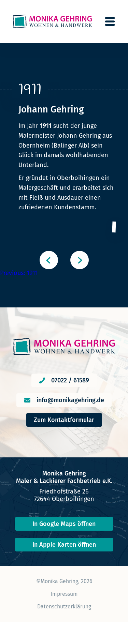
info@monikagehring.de (70, 400)
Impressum (64, 594)
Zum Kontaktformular (64, 420)
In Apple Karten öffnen (64, 544)
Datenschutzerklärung (64, 606)
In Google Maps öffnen (64, 524)
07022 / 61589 (70, 380)
